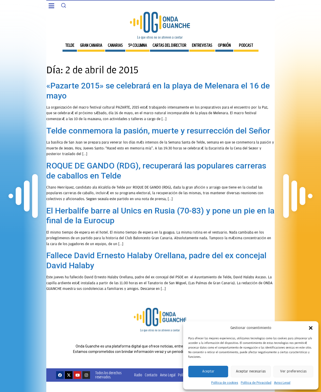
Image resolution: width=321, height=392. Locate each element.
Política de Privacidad (256, 383)
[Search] (63, 5)
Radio (138, 374)
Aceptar (208, 371)
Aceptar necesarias (251, 371)
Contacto (151, 374)
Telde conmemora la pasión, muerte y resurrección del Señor (158, 131)
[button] (310, 328)
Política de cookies (224, 383)
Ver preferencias (293, 371)
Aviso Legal (282, 383)
